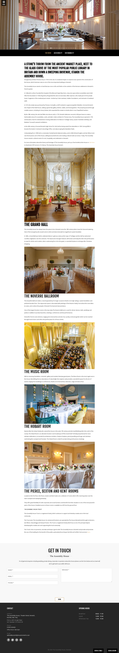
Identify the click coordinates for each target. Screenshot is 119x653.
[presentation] (59, 591)
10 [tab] (63, 48)
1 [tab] (47, 48)
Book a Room (112, 651)
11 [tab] (65, 48)
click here (92, 142)
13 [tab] (69, 48)
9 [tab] (61, 48)
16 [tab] (74, 48)
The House (48, 53)
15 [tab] (72, 48)
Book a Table (98, 651)
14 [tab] (70, 48)
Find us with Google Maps (14, 620)
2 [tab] (49, 48)
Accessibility (58, 53)
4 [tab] (52, 48)
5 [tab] (54, 48)
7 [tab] (57, 48)
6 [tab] (56, 48)
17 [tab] (75, 48)
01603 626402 (11, 627)
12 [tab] (67, 48)
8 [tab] (59, 48)
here (88, 532)
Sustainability (69, 53)
